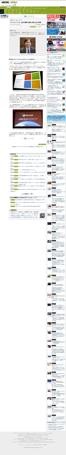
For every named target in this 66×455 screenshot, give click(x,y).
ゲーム (47, 433)
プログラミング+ (29, 8)
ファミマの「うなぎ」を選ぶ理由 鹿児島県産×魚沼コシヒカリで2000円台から (59, 184)
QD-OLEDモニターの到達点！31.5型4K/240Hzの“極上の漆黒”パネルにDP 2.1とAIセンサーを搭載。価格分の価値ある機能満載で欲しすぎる (58, 351)
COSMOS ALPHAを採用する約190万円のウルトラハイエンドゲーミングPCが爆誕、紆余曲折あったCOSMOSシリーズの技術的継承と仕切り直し (58, 245)
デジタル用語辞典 (31, 440)
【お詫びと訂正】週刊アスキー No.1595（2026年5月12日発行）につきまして (56, 425)
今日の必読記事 (22, 440)
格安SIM (7, 8)
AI (15, 433)
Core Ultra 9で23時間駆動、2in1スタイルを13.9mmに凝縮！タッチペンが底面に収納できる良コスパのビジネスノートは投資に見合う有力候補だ (58, 200)
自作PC (34, 433)
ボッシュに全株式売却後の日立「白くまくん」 (27, 169)
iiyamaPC (13, 9)
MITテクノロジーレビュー (42, 440)
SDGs (33, 8)
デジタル (24, 433)
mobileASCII (36, 440)
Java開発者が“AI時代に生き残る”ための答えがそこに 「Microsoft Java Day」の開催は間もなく (58, 263)
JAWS (5, 12)
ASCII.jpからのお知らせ (51, 422)
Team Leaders (31, 439)
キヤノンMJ (9, 13)
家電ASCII (10, 8)
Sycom (16, 9)
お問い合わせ (40, 444)
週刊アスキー (20, 8)
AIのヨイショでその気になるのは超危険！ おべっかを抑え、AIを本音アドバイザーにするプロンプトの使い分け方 (56, 57)
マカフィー (5, 13)
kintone (13, 12)
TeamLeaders (25, 8)
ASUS (27, 9)
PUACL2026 (39, 8)
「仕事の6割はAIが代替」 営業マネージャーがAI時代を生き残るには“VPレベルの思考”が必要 (58, 328)
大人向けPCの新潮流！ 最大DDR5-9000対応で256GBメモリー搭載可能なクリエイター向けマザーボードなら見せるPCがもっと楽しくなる (58, 335)
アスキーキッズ (2, 8)
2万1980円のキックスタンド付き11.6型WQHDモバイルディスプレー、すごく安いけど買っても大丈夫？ (58, 271)
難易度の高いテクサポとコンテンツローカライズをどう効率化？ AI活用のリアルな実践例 (58, 210)
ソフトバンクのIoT (45, 12)
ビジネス (13, 2)
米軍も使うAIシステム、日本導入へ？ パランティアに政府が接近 (24, 213)
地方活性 (36, 8)
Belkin (36, 435)
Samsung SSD (20, 438)
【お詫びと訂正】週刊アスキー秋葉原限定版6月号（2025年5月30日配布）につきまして (56, 429)
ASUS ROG (39, 434)
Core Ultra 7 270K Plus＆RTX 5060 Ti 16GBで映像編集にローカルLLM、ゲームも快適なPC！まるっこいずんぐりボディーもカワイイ (58, 308)
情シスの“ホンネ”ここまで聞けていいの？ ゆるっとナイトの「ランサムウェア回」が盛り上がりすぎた (56, 100)
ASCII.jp (5, 2)
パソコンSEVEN (20, 9)
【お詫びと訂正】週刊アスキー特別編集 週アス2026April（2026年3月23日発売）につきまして (56, 427)
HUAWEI (19, 435)
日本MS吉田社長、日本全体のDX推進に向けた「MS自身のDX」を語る (30, 199)
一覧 (28, 26)
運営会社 (35, 444)
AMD (34, 434)
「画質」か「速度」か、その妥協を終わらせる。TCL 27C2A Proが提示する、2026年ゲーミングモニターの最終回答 (58, 228)
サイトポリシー (21, 444)
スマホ (40, 433)
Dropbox (32, 438)
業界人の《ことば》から (15, 20)
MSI (23, 9)
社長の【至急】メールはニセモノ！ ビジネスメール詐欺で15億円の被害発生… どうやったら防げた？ (58, 300)
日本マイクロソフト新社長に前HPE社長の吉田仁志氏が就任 (27, 206)
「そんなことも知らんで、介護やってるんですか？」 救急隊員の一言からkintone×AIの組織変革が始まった (54, 70)
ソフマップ (16, 13)
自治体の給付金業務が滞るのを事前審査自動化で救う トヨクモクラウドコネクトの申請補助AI (54, 106)
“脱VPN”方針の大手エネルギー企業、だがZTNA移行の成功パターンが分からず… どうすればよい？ (58, 411)
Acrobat (9, 12)
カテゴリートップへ (42, 144)
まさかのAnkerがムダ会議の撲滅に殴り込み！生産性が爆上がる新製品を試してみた (56, 94)
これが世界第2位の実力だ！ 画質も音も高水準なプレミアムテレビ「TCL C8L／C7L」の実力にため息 (58, 153)
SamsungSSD (19, 10)
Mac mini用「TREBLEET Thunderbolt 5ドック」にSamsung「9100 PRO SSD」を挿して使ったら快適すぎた (58, 191)
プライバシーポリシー (29, 444)
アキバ (37, 433)
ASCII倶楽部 (62, 7)
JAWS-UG (22, 435)
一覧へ (64, 422)
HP (30, 9)
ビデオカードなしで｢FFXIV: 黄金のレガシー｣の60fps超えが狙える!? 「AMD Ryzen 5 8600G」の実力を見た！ (58, 418)
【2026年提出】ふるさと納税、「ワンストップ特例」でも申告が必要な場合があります (54, 88)
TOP (14, 433)
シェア (21, 26)
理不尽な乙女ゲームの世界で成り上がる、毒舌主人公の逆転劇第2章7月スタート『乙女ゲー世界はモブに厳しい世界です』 (56, 82)
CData (27, 12)
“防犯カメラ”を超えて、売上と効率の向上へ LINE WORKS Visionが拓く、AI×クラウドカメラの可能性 (58, 146)
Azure (16, 12)
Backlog (31, 12)
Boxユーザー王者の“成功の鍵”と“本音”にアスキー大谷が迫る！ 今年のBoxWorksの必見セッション (58, 386)
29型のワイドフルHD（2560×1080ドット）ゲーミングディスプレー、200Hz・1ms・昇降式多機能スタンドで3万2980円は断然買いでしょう (58, 236)
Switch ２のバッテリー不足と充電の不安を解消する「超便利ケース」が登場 (58, 360)
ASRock (23, 438)
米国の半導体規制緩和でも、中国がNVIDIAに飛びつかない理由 (24, 217)
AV (35, 433)
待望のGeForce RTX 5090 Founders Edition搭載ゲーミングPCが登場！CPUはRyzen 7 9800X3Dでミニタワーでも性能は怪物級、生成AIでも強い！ (58, 289)
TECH (22, 433)
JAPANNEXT (12, 13)
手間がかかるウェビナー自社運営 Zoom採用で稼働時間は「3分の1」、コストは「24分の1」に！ (59, 376)
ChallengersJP (44, 8)
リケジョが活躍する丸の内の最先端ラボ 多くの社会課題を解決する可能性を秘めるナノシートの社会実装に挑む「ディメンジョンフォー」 (55, 112)
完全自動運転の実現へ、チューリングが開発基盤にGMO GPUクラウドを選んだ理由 (58, 342)
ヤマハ (38, 12)
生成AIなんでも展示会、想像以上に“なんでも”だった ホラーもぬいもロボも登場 (28, 215)
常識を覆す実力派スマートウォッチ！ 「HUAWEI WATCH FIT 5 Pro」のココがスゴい (58, 280)
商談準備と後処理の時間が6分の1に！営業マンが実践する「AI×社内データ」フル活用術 (58, 394)
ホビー (31, 433)
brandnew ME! (20, 13)
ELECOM (28, 434)
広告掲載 (44, 444)
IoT (16, 433)
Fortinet (34, 12)
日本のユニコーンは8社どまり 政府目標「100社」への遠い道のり (25, 211)
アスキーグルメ (15, 8)
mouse (9, 9)
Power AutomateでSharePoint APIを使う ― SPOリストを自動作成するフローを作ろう (55, 77)
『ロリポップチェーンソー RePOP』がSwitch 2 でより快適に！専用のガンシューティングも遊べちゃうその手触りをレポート (58, 368)
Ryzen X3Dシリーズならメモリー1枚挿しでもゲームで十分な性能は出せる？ (58, 137)
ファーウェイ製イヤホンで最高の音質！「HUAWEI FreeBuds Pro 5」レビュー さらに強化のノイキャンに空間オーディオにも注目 (58, 219)
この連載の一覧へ (27, 194)
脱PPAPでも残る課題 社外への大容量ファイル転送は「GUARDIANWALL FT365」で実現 (58, 131)
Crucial (26, 438)
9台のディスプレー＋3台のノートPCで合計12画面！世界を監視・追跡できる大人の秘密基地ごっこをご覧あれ (58, 178)
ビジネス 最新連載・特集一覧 (52, 52)
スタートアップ (43, 433)
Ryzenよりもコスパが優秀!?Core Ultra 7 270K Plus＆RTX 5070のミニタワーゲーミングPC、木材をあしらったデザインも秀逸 (58, 161)
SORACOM (29, 438)
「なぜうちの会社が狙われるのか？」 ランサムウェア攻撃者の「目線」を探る (58, 402)
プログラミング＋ (36, 439)
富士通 (6, 9)
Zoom (42, 12)
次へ (32, 16)
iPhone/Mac (28, 433)
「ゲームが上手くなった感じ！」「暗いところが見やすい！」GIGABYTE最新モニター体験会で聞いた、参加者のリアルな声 (58, 168)
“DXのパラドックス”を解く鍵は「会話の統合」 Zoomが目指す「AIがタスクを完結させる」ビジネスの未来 (58, 319)
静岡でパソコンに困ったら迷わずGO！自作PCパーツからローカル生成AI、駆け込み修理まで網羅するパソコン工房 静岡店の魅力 (58, 255)
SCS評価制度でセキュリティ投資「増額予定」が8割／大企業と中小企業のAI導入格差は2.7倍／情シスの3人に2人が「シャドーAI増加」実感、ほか (55, 64)
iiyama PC (31, 434)
